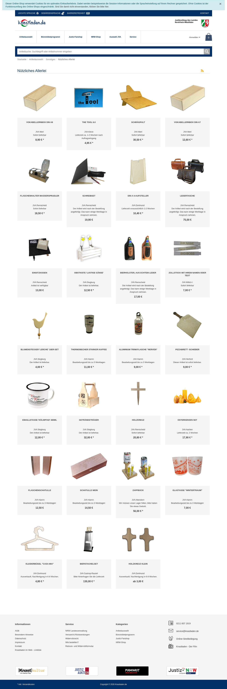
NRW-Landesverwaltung (76, 631)
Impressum (20, 642)
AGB (17, 631)
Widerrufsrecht (71, 638)
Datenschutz (20, 638)
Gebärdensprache (50, 13)
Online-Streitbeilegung (187, 639)
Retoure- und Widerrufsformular (79, 646)
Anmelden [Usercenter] (194, 37)
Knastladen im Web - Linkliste (28, 650)
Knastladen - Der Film (186, 646)
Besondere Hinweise (24, 634)
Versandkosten (28, 684)
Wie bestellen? (71, 642)
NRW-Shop (96, 37)
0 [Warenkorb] (208, 37)
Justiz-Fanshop (75, 37)
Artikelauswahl (25, 37)
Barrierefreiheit (76, 13)
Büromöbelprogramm (50, 37)
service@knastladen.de (187, 631)
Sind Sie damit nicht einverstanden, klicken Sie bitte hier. (82, 6)
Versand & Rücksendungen (77, 634)
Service (133, 37)
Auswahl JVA (115, 37)
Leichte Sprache (26, 13)
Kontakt (204, 13)
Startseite (21, 59)
